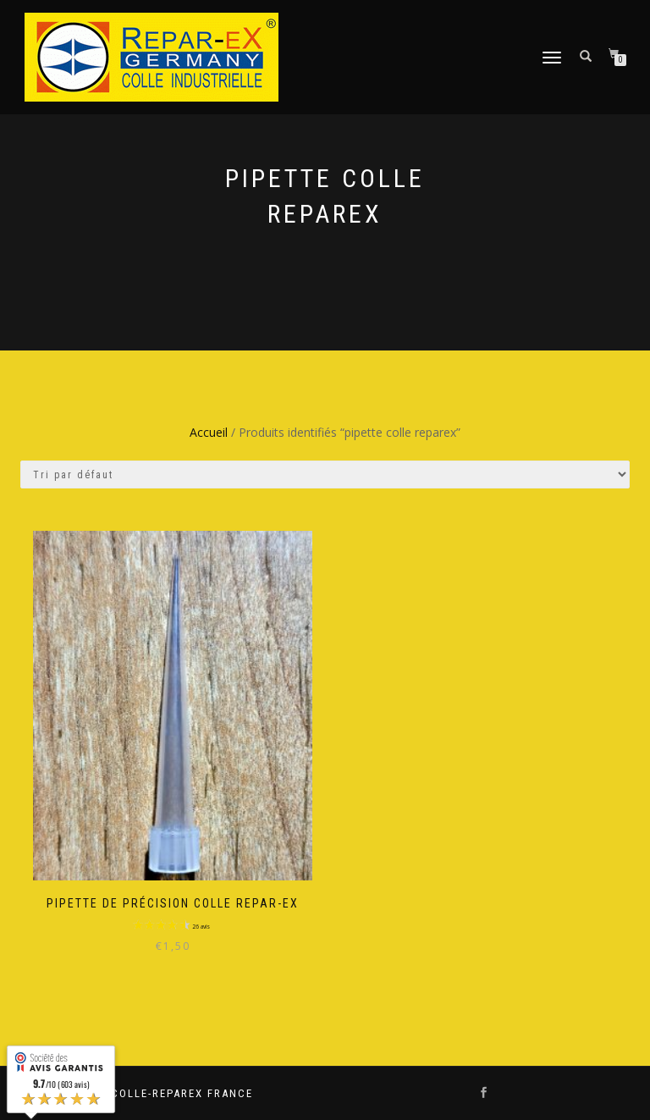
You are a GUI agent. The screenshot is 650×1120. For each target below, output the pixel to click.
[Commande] (325, 474)
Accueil (209, 432)
